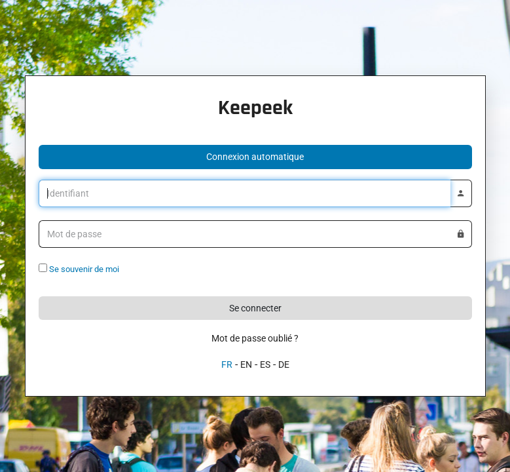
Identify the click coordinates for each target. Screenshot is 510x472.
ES (265, 364)
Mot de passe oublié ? (255, 338)
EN (246, 364)
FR (226, 364)
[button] (255, 157)
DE (283, 364)
